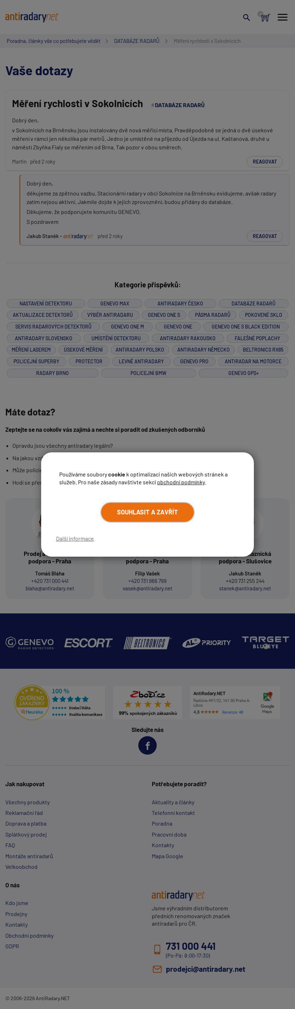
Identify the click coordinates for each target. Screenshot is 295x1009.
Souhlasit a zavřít (147, 512)
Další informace (75, 538)
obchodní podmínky (181, 482)
